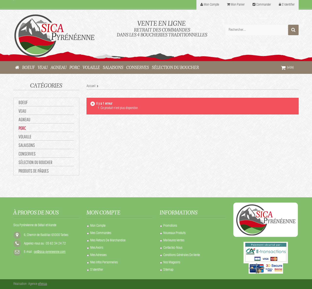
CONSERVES (27, 153)
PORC (22, 128)
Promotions (170, 226)
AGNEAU (24, 119)
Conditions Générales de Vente (181, 255)
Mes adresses (98, 255)
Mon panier (238, 5)
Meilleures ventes (173, 240)
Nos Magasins (171, 262)
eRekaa (42, 284)
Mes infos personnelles (104, 262)
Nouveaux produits (174, 233)
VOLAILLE (25, 136)
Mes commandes (100, 233)
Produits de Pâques (34, 171)
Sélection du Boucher (35, 162)
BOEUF (23, 102)
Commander (263, 5)
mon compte (211, 5)
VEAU (22, 111)
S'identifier (288, 5)
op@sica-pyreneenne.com (50, 252)
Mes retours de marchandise (108, 240)
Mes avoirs (96, 248)
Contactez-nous (172, 248)
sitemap (168, 270)
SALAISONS (27, 145)
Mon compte (98, 226)
